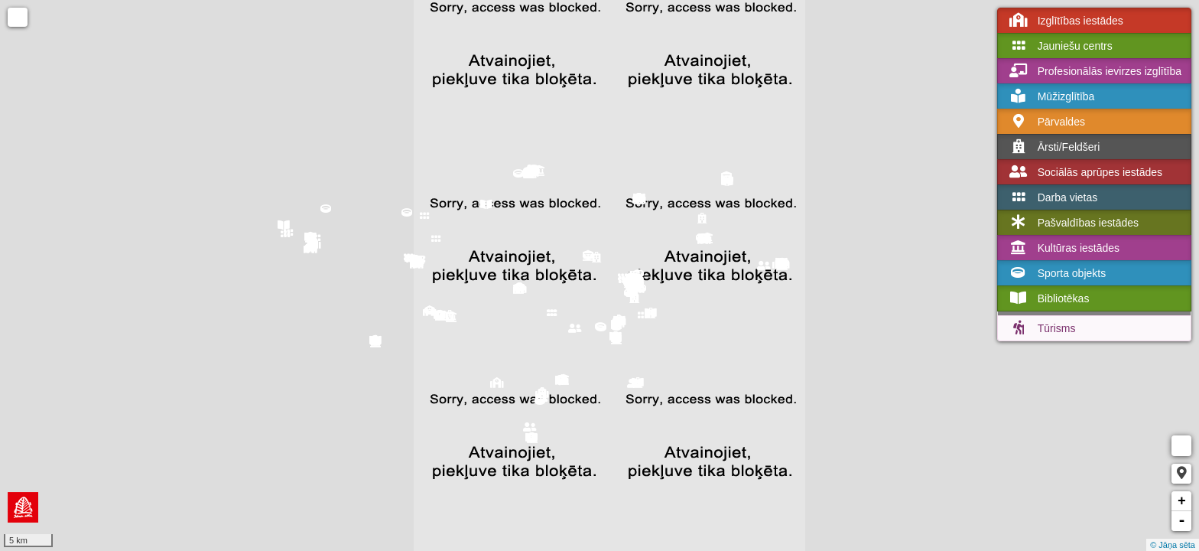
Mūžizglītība (1051, 96)
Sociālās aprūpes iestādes (1084, 172)
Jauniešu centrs (1060, 46)
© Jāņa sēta (1172, 544)
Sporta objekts (1056, 273)
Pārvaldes (1046, 122)
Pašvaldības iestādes (1073, 223)
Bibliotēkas (1048, 298)
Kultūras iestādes (1063, 248)
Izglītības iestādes (1065, 21)
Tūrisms (1041, 328)
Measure (1181, 445)
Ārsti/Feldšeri (1053, 147)
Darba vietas (1052, 197)
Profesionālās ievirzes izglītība (1094, 71)
